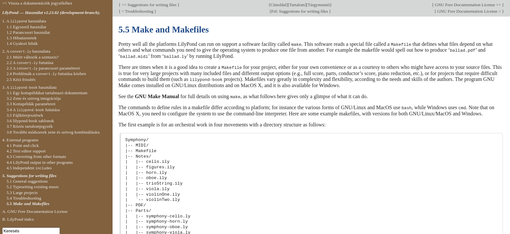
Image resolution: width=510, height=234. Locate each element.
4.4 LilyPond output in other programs (40, 162)
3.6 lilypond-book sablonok (30, 120)
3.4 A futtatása (33, 109)
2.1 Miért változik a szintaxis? (33, 57)
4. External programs (20, 139)
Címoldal (278, 4)
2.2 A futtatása (30, 62)
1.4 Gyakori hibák (22, 43)
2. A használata (26, 51)
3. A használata (29, 87)
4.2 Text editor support (26, 151)
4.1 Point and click (23, 145)
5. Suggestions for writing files (29, 175)
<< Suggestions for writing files (149, 4)
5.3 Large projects (22, 192)
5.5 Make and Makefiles (28, 203)
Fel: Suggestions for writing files (300, 11)
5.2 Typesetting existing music (33, 186)
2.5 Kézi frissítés (21, 79)
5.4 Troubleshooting (24, 198)
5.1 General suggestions (27, 181)
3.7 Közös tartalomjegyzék (30, 126)
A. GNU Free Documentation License (35, 211)
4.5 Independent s (29, 167)
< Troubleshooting (137, 11)
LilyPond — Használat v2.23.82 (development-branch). (51, 12)
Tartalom (297, 4)
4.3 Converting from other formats (36, 156)
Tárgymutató (319, 4)
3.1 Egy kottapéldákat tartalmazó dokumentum (47, 92)
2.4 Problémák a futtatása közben (46, 73)
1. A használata (24, 21)
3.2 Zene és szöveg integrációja (34, 98)
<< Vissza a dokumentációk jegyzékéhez (37, 3)
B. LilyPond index (18, 219)
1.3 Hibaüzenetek (22, 37)
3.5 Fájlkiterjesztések (25, 115)
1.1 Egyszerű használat (26, 26)
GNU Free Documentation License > (469, 11)
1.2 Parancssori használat (28, 32)
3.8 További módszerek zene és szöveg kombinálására (53, 132)
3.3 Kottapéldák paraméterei (31, 103)
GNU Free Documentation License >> (468, 4)
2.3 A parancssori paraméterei (43, 68)
